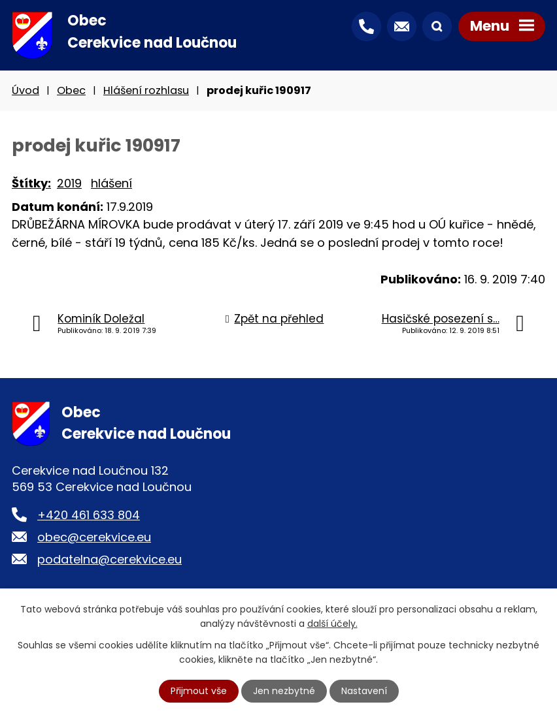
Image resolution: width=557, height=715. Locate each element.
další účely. (332, 623)
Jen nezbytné (284, 690)
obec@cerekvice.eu (94, 537)
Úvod (25, 90)
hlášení (111, 183)
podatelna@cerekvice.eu (109, 559)
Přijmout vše (199, 690)
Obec (71, 90)
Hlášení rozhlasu (146, 90)
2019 (69, 183)
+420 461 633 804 (88, 515)
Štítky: (31, 183)
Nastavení (364, 690)
